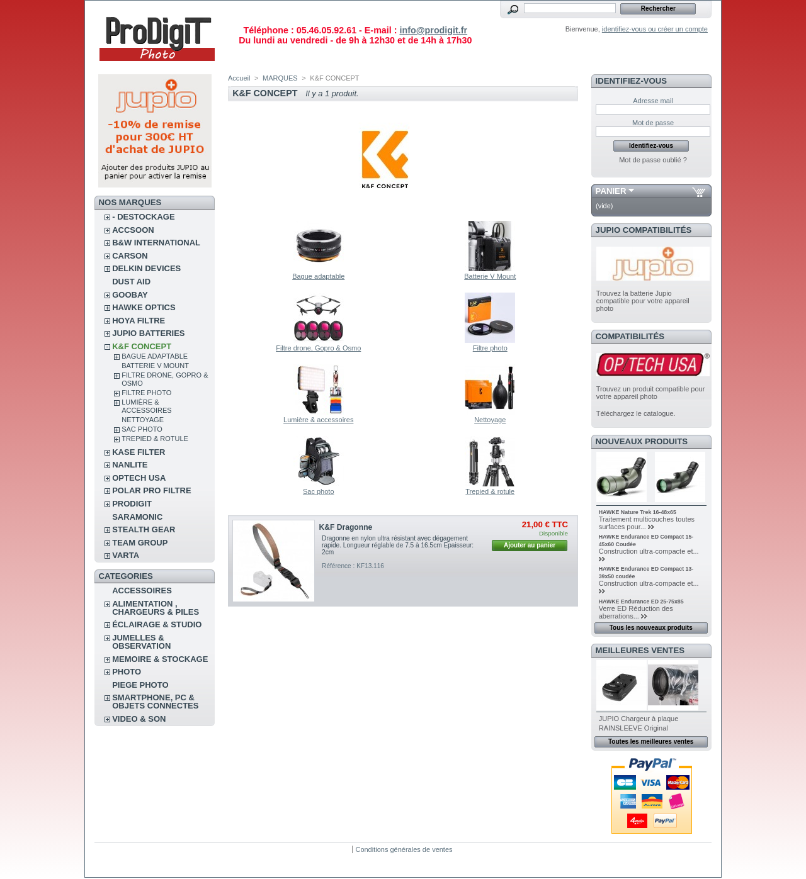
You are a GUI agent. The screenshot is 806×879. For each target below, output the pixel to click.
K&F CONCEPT (141, 346)
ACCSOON (133, 230)
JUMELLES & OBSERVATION (141, 642)
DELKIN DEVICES (146, 268)
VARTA (125, 555)
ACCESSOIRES (142, 590)
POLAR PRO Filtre (151, 490)
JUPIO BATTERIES (148, 333)
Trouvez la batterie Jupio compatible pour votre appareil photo (643, 300)
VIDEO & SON (139, 719)
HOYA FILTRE (138, 320)
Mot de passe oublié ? (653, 160)
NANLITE (129, 464)
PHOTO (126, 671)
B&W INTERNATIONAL (156, 242)
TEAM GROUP (139, 542)
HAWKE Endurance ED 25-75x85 (641, 601)
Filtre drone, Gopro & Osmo (318, 348)
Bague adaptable (155, 356)
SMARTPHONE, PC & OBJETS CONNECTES (155, 701)
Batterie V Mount (155, 365)
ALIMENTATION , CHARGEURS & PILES (155, 608)
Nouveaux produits (642, 441)
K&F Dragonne (346, 527)
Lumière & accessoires (146, 406)
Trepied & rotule (155, 438)
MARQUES (280, 78)
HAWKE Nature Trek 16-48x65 (637, 512)
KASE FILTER (138, 452)
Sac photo (142, 429)
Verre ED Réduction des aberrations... (636, 612)
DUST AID (131, 281)
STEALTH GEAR (143, 529)
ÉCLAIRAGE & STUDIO (157, 624)
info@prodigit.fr (433, 30)
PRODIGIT (132, 503)
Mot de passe (653, 122)
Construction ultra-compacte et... (649, 551)
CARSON (129, 255)
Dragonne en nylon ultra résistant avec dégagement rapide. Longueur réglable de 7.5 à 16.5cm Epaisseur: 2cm (398, 545)
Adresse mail (653, 100)
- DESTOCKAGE (143, 216)
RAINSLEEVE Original (633, 728)
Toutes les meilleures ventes (650, 741)
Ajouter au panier (529, 545)
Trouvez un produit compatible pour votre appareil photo (650, 392)
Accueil (239, 78)
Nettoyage (143, 419)
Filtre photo (146, 392)
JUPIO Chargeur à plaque (639, 718)
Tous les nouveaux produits (651, 627)
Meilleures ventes (640, 650)
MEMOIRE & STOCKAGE (160, 659)
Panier (611, 191)
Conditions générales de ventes (403, 849)
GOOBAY (130, 295)
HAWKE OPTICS (143, 307)
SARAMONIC (137, 517)
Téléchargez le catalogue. (636, 413)
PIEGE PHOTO (140, 685)
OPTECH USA (139, 478)
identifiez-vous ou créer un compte (655, 29)
